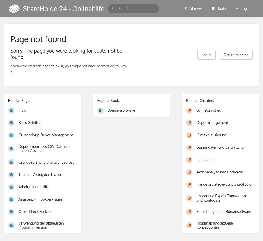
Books (219, 8)
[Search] (114, 8)
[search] (133, 8)
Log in (243, 8)
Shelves (193, 8)
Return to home (236, 55)
